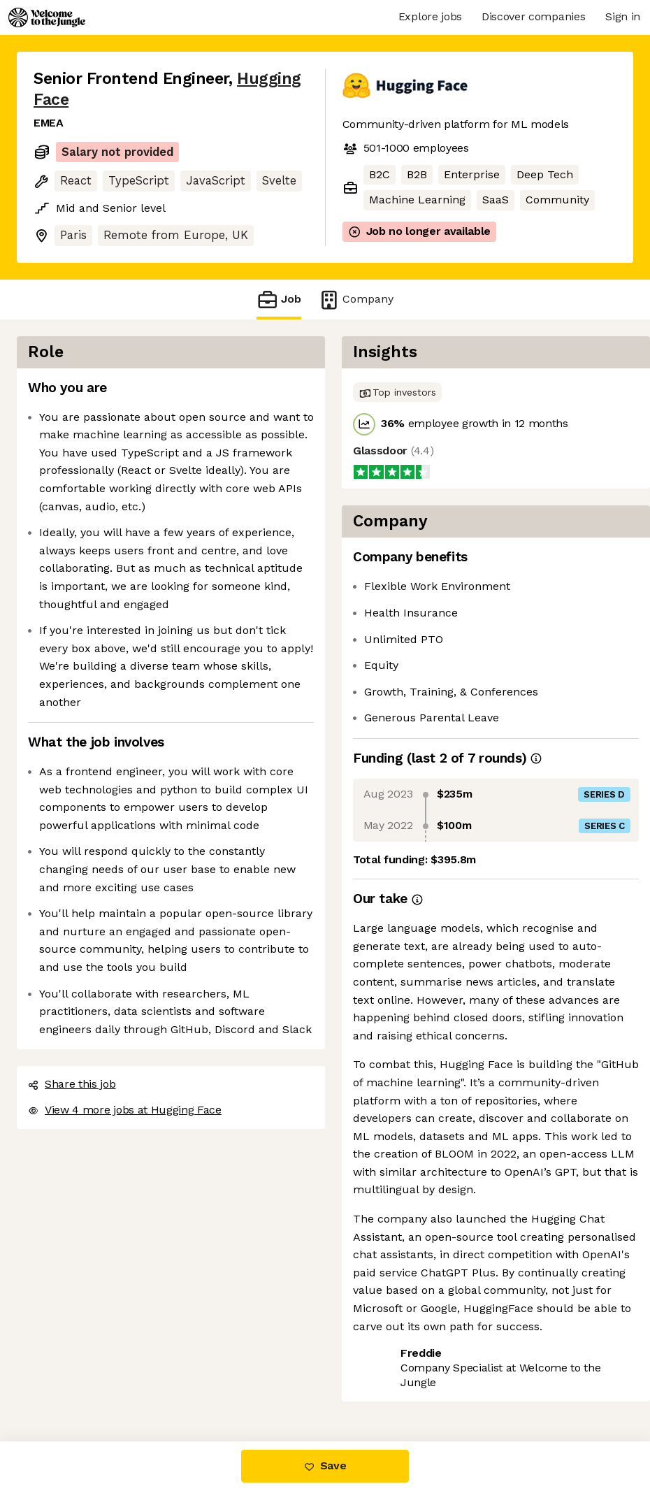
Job (279, 299)
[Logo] (46, 17)
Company (355, 299)
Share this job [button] (72, 1083)
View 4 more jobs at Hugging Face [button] (125, 1109)
